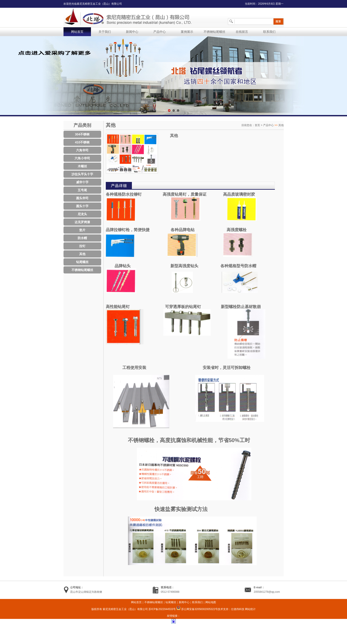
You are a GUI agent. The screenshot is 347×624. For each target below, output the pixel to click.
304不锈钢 (82, 134)
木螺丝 (82, 166)
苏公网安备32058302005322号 (197, 609)
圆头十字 (82, 206)
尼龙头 (82, 214)
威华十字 (82, 182)
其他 (82, 254)
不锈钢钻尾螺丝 (214, 31)
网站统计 (250, 609)
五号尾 (82, 190)
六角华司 (82, 150)
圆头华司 (82, 198)
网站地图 (210, 602)
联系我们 (269, 31)
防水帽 (82, 238)
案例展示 (187, 31)
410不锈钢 (82, 142)
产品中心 (159, 31)
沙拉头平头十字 (82, 174)
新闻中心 (132, 31)
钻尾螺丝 (82, 262)
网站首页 (77, 31)
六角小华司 (82, 158)
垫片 (82, 230)
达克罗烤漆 (82, 222)
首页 (257, 125)
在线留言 (242, 31)
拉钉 (82, 246)
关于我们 (104, 31)
